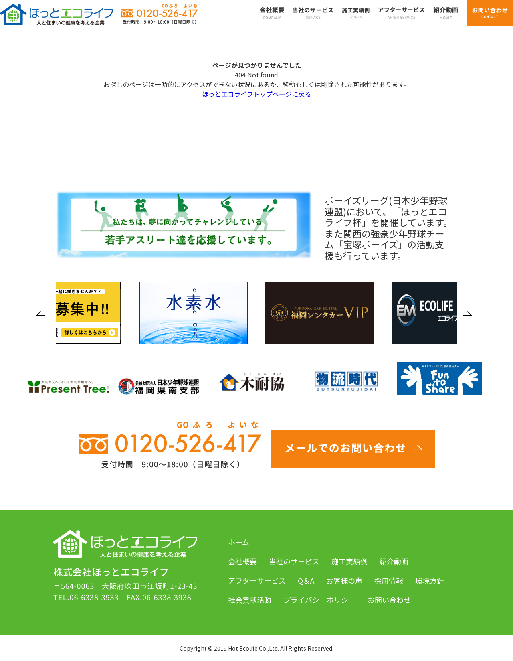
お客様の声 (344, 580)
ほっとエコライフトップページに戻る (256, 94)
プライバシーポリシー (319, 599)
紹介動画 (394, 561)
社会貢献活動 (249, 599)
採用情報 (388, 580)
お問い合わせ (389, 599)
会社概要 (242, 561)
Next (470, 313)
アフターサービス (257, 580)
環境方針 (429, 580)
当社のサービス (294, 561)
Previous (43, 313)
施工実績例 (349, 561)
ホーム (238, 542)
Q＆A (306, 580)
